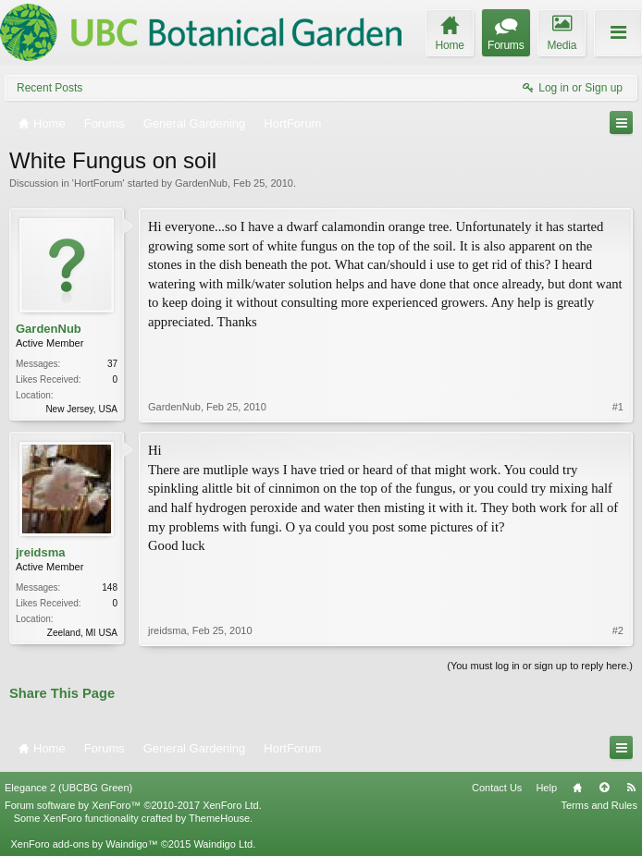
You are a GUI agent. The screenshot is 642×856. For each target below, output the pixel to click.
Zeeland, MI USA (82, 633)
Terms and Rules (599, 805)
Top (604, 787)
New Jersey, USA (81, 409)
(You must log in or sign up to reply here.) (540, 665)
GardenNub (201, 183)
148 (109, 587)
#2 (617, 630)
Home (577, 787)
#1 (617, 406)
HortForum (98, 183)
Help (546, 787)
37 (112, 364)
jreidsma (40, 552)
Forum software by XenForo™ (133, 805)
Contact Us (497, 787)
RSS (630, 787)
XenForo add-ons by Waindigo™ (83, 844)
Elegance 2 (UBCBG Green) (68, 787)
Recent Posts (49, 87)
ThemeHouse (219, 818)
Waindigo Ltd (223, 844)
